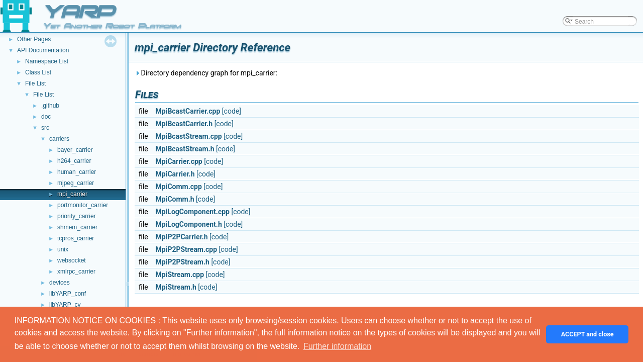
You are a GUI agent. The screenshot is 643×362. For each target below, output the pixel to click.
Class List (38, 72)
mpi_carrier (72, 194)
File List (35, 83)
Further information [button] (337, 346)
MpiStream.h (176, 287)
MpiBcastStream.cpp (189, 136)
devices (59, 282)
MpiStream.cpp (180, 274)
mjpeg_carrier (75, 183)
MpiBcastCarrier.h (184, 124)
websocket (71, 260)
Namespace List (46, 61)
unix (62, 249)
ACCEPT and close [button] (587, 334)
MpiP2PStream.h (182, 262)
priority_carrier (76, 216)
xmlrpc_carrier (76, 271)
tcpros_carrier (75, 238)
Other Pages (34, 39)
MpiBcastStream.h (185, 149)
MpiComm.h (175, 199)
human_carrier (76, 171)
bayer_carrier (75, 149)
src (45, 127)
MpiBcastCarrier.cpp (188, 111)
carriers (59, 138)
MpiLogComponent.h (189, 224)
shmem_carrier (77, 227)
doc (46, 116)
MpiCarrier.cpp (179, 161)
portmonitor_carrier (82, 205)
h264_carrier (74, 160)
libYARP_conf (67, 293)
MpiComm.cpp (179, 187)
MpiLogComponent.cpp (193, 212)
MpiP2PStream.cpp (187, 249)
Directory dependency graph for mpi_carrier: (206, 73)
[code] (231, 111)
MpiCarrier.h (175, 174)
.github (50, 105)
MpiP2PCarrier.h (182, 237)
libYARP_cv (64, 304)
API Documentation (43, 50)
